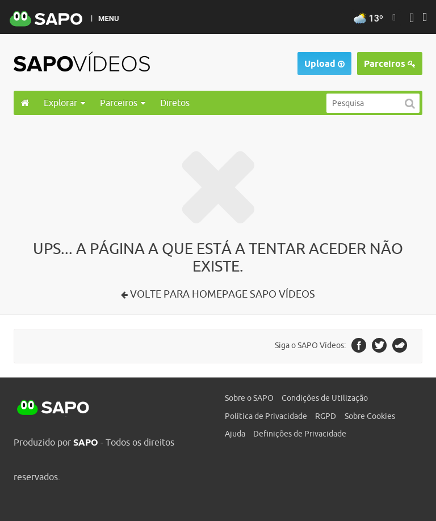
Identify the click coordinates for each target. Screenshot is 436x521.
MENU (108, 18)
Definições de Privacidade (299, 433)
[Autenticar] (411, 19)
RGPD (325, 416)
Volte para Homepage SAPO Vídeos (221, 294)
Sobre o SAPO (249, 398)
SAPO (53, 408)
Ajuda (235, 433)
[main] (218, 215)
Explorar (64, 103)
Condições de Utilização (325, 398)
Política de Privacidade (266, 416)
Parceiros (390, 63)
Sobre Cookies (370, 416)
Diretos (175, 103)
